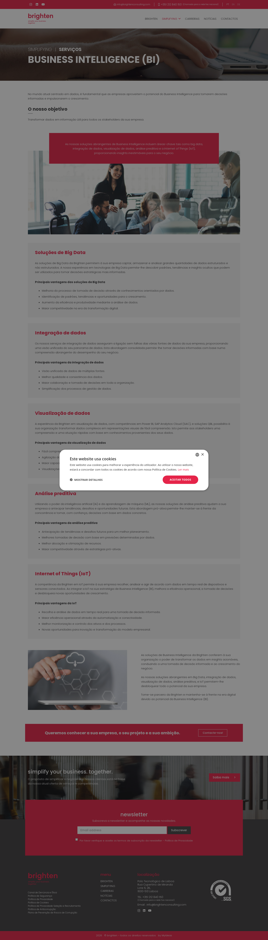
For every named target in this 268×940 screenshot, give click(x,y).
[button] (86, 479)
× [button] (202, 454)
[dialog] (134, 470)
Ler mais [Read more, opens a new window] (183, 469)
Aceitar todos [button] (180, 479)
